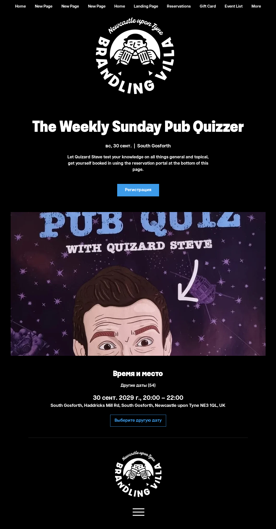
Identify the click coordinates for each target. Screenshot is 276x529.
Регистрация (138, 190)
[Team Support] (138, 512)
